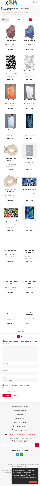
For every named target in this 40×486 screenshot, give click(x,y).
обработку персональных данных (20, 385)
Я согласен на (16, 385)
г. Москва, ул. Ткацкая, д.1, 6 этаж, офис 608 (21, 434)
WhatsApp (21, 454)
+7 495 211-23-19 (21, 426)
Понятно (33, 482)
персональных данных (23, 388)
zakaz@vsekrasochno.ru (21, 430)
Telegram (17, 454)
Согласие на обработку (16, 388)
